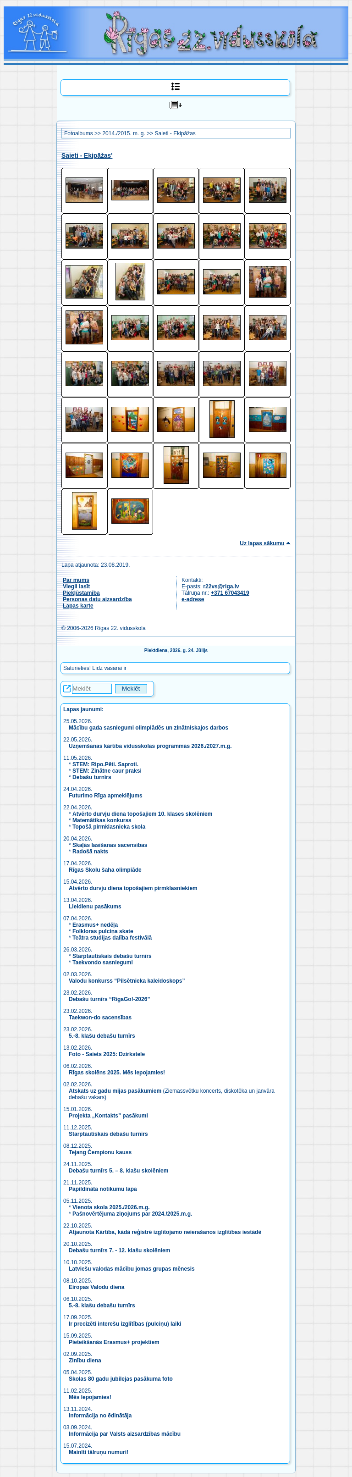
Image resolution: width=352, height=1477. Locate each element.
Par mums (76, 580)
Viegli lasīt (76, 586)
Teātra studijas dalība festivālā (112, 938)
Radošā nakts (90, 851)
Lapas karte (78, 606)
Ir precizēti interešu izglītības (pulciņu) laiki (125, 1324)
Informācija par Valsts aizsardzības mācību (125, 1434)
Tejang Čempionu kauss (100, 1152)
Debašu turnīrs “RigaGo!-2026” (109, 999)
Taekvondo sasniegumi (103, 962)
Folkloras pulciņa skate (102, 931)
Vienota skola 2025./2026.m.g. (111, 1207)
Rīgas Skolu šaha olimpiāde (105, 870)
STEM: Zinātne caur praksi (107, 771)
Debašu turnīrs (91, 777)
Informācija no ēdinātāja (100, 1415)
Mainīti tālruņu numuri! (98, 1452)
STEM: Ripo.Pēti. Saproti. (105, 764)
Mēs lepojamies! (90, 1397)
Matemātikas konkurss (102, 820)
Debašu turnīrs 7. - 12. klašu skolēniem (119, 1250)
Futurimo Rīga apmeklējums (106, 795)
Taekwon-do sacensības (100, 1017)
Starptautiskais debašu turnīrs (112, 956)
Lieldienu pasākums (95, 906)
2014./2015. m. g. (123, 133)
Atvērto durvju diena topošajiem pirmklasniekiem (133, 888)
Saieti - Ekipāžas (174, 133)
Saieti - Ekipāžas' (86, 155)
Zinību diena (85, 1360)
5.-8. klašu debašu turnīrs (103, 1036)
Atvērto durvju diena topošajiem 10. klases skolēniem (142, 814)
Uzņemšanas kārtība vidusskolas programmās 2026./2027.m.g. (150, 746)
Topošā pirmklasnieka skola (108, 827)
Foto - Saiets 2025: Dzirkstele (107, 1054)
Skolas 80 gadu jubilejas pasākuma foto (121, 1379)
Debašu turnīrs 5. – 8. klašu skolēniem (118, 1170)
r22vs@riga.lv (221, 586)
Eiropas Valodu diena (96, 1287)
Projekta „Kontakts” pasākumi (108, 1115)
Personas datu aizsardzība (97, 599)
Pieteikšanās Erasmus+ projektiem (114, 1342)
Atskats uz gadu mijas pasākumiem (115, 1091)
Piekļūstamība (81, 593)
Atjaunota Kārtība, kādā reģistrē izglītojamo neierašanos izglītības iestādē (165, 1232)
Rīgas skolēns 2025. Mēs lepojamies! (117, 1072)
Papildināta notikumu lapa (103, 1189)
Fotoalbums (78, 133)
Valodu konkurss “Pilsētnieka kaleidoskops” (127, 981)
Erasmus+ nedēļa (95, 925)
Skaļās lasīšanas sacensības (109, 845)
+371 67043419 (230, 593)
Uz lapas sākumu (262, 543)
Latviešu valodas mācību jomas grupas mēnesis (132, 1269)
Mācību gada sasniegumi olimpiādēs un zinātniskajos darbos (148, 728)
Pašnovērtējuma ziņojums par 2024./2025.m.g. (132, 1214)
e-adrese (193, 599)
